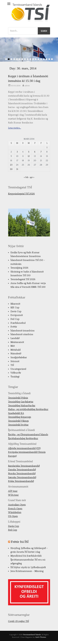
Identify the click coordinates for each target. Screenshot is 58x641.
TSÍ (12, 365)
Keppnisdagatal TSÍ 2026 (21, 193)
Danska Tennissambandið (22, 469)
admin (27, 86)
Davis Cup (15, 311)
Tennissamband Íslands (32, 635)
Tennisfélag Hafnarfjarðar (21, 405)
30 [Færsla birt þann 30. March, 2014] (11, 169)
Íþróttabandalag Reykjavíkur (23, 438)
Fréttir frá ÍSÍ (19, 542)
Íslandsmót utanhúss (21, 334)
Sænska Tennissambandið (22, 477)
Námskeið (15, 353)
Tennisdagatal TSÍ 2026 (22, 279)
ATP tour (13, 491)
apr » (32, 177)
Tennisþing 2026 (19, 267)
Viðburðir (15, 372)
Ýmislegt (14, 376)
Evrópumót (16, 315)
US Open (13, 516)
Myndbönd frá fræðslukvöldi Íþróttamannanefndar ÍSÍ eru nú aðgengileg (27, 559)
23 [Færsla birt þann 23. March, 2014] (11, 165)
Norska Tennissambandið (22, 473)
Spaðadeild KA (16, 413)
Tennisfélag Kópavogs (19, 417)
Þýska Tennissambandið (21, 481)
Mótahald (15, 349)
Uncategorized (18, 369)
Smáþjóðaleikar (18, 357)
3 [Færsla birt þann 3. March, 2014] (17, 152)
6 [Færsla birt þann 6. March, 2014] (34, 152)
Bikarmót (15, 303)
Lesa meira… (14, 128)
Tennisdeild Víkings (18, 421)
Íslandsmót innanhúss (22, 330)
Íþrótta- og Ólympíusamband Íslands (28, 434)
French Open (15, 508)
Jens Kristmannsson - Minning (26, 571)
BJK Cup (14, 307)
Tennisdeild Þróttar (18, 424)
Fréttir (13, 326)
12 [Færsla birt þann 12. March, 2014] (29, 156)
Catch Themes (40, 637)
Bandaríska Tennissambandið (24, 466)
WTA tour (13, 495)
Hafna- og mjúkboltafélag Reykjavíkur (28, 409)
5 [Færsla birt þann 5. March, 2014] (28, 152)
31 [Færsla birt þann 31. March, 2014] (17, 169)
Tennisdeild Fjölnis (18, 397)
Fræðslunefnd (18, 323)
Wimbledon (14, 512)
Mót (12, 346)
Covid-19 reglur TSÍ (18, 621)
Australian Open (17, 504)
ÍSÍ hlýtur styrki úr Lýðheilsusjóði (28, 567)
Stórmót (14, 361)
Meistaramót (17, 342)
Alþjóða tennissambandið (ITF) (24, 448)
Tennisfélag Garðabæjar (20, 401)
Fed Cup (14, 319)
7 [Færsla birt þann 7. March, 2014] (41, 152)
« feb (26, 177)
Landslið (14, 338)
